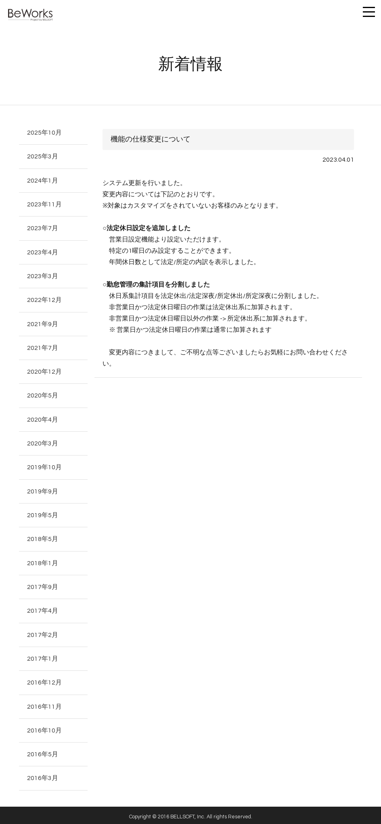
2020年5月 (42, 394)
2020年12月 (44, 370)
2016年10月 (44, 727)
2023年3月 (42, 275)
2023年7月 (42, 228)
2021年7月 (42, 346)
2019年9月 (42, 489)
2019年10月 (44, 465)
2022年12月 (44, 299)
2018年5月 (42, 537)
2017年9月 (42, 584)
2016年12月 (44, 679)
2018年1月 (42, 561)
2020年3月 (42, 442)
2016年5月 (42, 751)
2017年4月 (42, 608)
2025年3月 (42, 156)
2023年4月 (42, 251)
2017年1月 (42, 656)
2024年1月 (42, 180)
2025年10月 (44, 132)
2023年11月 (44, 204)
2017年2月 (42, 632)
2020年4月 (42, 418)
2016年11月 (44, 703)
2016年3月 (42, 775)
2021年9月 (42, 323)
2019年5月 (42, 513)
